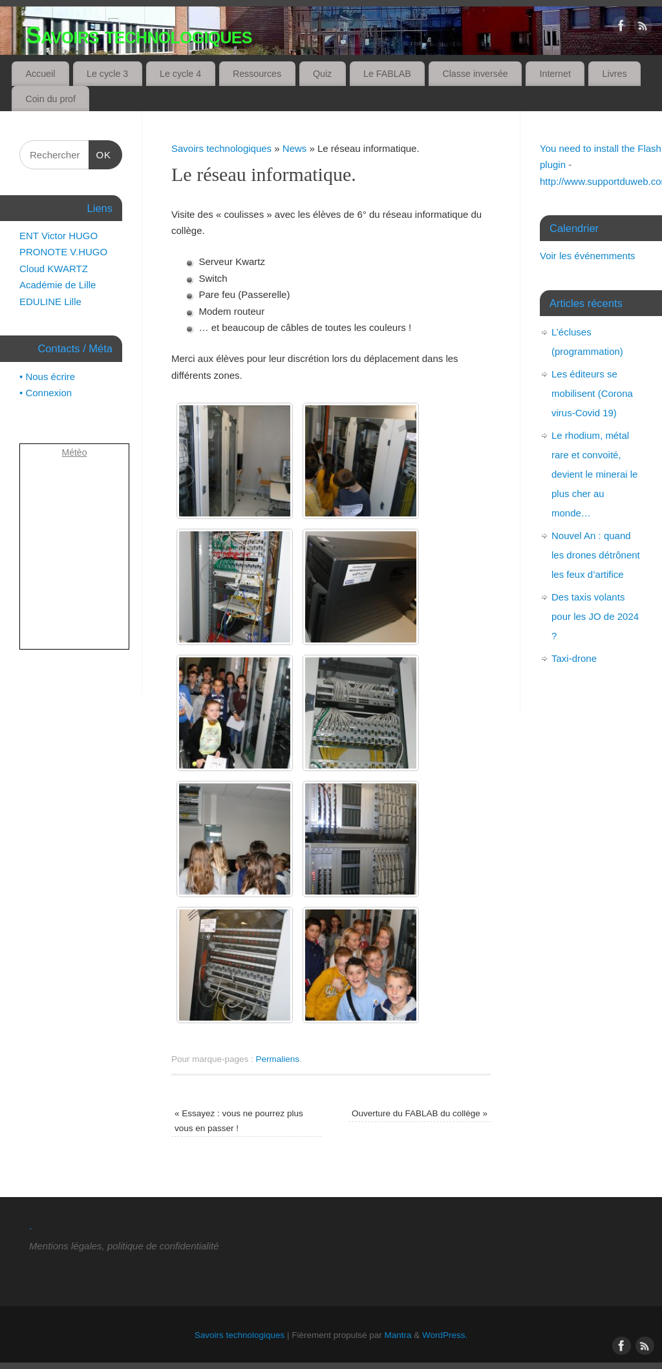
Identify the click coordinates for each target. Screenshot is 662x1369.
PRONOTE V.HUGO (63, 251)
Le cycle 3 (107, 74)
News (295, 148)
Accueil (40, 74)
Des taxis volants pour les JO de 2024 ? (595, 616)
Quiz (322, 74)
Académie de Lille (57, 284)
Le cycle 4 (180, 74)
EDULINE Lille (50, 301)
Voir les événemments (587, 255)
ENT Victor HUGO (58, 235)
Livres (615, 74)
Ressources (257, 74)
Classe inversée (474, 74)
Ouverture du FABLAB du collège (419, 1113)
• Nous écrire (47, 376)
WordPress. (444, 1335)
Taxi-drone (574, 658)
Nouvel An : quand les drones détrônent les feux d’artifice (595, 555)
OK (100, 155)
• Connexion (45, 392)
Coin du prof (50, 99)
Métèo (74, 452)
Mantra (398, 1335)
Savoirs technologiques (139, 35)
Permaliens (278, 1059)
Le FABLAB (387, 74)
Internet (555, 74)
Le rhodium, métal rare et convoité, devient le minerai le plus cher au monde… (594, 474)
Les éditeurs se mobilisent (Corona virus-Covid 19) (592, 393)
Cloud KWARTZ (53, 268)
